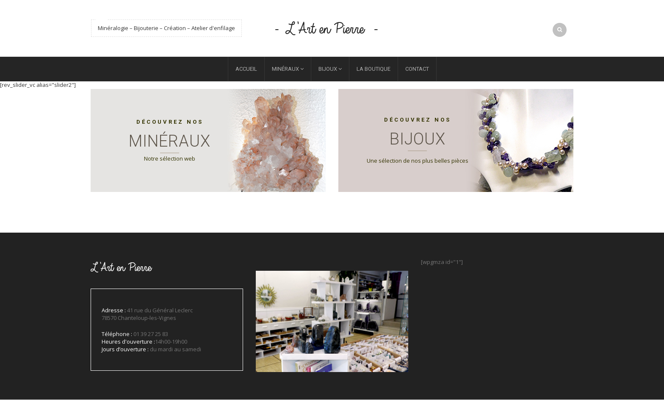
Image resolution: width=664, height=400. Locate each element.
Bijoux (327, 70)
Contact (417, 70)
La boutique (373, 70)
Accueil (246, 70)
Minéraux (285, 70)
